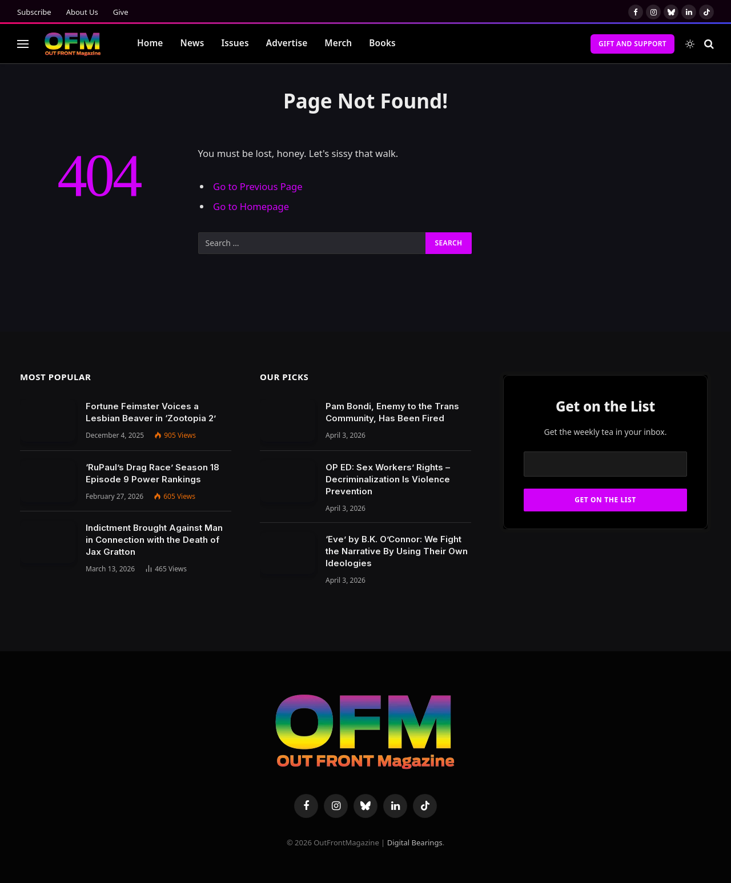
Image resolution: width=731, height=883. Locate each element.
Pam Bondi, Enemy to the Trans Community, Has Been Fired (392, 412)
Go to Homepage (251, 206)
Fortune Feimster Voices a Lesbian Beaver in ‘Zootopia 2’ (151, 412)
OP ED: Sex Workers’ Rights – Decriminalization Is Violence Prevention (388, 479)
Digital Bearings (415, 842)
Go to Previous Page (258, 186)
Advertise (287, 43)
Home (150, 43)
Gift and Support (632, 44)
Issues (234, 43)
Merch (338, 43)
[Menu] (23, 44)
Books (382, 43)
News (192, 43)
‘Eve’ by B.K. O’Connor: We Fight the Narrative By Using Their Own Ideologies (397, 551)
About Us (82, 12)
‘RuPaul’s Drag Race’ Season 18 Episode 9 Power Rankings (152, 473)
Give (120, 12)
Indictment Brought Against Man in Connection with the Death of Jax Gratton (154, 539)
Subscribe (34, 12)
